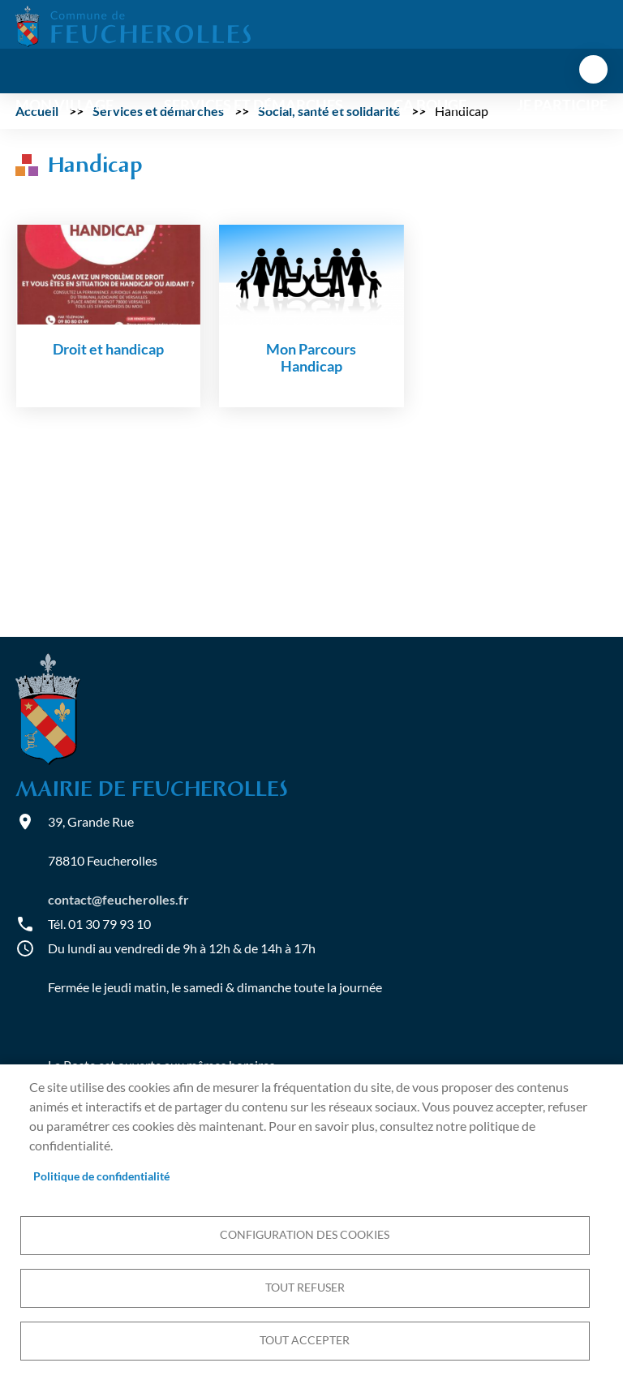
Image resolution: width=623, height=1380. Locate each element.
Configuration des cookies (304, 1234)
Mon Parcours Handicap (311, 358)
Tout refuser (305, 1287)
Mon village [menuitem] (64, 105)
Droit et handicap (108, 349)
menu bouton (593, 69)
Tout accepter (305, 1340)
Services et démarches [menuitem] (253, 105)
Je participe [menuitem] (562, 105)
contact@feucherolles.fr (118, 899)
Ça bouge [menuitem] (429, 105)
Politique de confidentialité (101, 1176)
